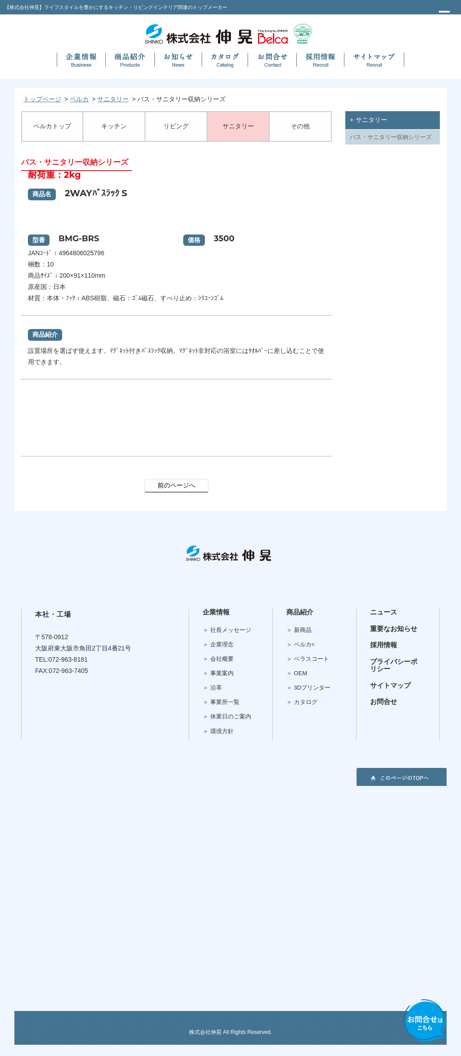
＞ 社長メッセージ (227, 630)
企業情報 (216, 612)
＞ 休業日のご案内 (227, 716)
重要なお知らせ (393, 628)
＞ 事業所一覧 (221, 702)
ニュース (383, 612)
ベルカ (79, 99)
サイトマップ (390, 685)
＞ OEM (296, 673)
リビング (176, 126)
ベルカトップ (52, 126)
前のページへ (176, 485)
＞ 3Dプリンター (308, 687)
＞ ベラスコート (307, 658)
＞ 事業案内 (218, 673)
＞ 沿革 (212, 687)
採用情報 (383, 645)
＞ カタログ (301, 702)
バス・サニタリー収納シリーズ (391, 137)
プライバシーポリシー (393, 665)
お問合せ (383, 701)
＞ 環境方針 (218, 731)
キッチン (114, 126)
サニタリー (113, 99)
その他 (300, 126)
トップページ (42, 99)
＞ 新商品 (299, 630)
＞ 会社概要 (218, 658)
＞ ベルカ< (300, 644)
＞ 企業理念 (218, 644)
